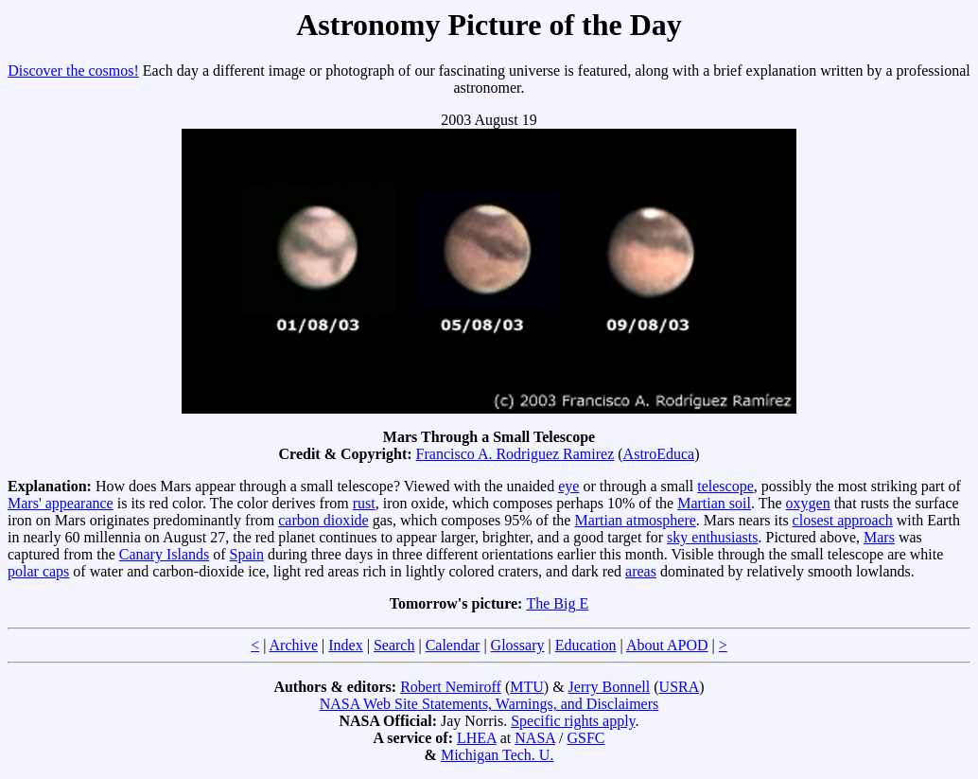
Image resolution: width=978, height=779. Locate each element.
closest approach (843, 520)
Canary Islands (164, 554)
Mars (879, 537)
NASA (535, 738)
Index (345, 645)
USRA (679, 687)
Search (394, 645)
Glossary (518, 645)
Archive (294, 645)
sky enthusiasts (712, 537)
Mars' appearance (61, 503)
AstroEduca (659, 454)
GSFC (585, 738)
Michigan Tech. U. (497, 755)
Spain (247, 554)
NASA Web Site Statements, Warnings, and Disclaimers (489, 704)
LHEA (477, 738)
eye (568, 486)
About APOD (667, 645)
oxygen (808, 503)
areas (640, 571)
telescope (725, 486)
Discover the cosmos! (73, 70)
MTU (527, 687)
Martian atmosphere (634, 520)
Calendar (453, 645)
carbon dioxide (323, 520)
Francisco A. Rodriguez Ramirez (515, 454)
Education (586, 645)
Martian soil (714, 503)
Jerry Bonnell (609, 687)
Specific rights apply (573, 721)
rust (364, 503)
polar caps (38, 571)
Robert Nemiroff (450, 687)
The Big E (557, 603)
